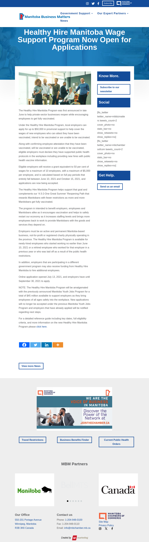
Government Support (75, 13)
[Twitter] (35, 344)
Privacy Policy (106, 525)
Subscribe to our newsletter (109, 89)
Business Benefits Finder (74, 440)
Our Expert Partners (111, 13)
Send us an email (110, 186)
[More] (58, 344)
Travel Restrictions (32, 440)
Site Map (103, 521)
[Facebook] (24, 344)
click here (41, 326)
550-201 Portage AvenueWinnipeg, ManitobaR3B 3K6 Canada (28, 524)
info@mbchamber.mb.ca (77, 528)
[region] (74, 409)
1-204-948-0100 (73, 520)
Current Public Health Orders (116, 442)
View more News (31, 366)
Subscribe (108, 3)
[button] (74, 409)
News (64, 21)
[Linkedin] (46, 344)
